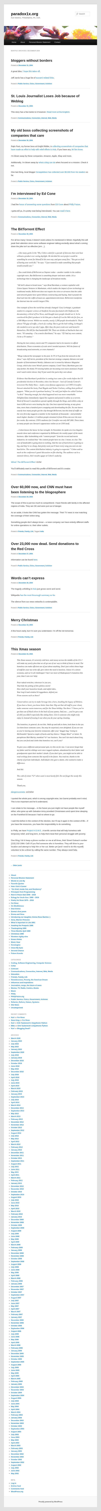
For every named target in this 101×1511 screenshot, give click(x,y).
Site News (15, 1005)
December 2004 (17, 1387)
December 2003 (17, 1420)
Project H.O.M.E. (34, 830)
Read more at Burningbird (58, 112)
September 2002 (17, 1462)
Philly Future (74, 204)
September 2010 (17, 1194)
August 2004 (16, 1398)
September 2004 (17, 1395)
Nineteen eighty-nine (19, 937)
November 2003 (17, 1423)
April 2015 (15, 1086)
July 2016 (15, 1075)
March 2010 (15, 1211)
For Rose (14, 903)
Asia (34, 589)
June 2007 (15, 1303)
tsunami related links (45, 78)
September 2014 (17, 1097)
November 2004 (17, 1390)
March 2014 (15, 1105)
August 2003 (16, 1432)
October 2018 (16, 1063)
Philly (13, 994)
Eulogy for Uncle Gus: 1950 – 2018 (25, 897)
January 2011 (16, 1183)
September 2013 (17, 1111)
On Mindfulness (17, 906)
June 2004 (15, 1404)
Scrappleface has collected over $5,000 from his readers (60, 172)
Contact (57, 42)
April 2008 (15, 1275)
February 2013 (17, 1119)
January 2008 (16, 1284)
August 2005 (16, 1365)
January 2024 (16, 1041)
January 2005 (16, 1384)
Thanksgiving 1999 (18, 928)
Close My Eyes (17, 948)
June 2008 (15, 1270)
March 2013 (15, 1116)
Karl (12, 1017)
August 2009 (16, 1231)
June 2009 (15, 1236)
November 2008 (17, 1256)
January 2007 (16, 1317)
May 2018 (15, 1069)
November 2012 (17, 1125)
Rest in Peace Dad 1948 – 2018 (23, 895)
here (35, 560)
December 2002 (17, 1454)
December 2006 (17, 1320)
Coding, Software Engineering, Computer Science (31, 963)
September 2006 (17, 1328)
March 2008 (15, 1278)
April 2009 (15, 1242)
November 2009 (17, 1222)
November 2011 (17, 1155)
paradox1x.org (24, 14)
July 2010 (15, 1200)
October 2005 (16, 1359)
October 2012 (16, 1128)
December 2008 (17, 1253)
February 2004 (17, 1415)
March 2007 (15, 1312)
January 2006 (16, 1351)
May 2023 (15, 1047)
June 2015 (15, 1083)
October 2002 (16, 1460)
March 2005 (15, 1379)
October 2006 (16, 1326)
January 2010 (16, 1217)
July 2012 (15, 1136)
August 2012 (16, 1133)
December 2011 (17, 1153)
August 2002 (16, 1465)
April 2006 (15, 1342)
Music (13, 991)
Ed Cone (59, 204)
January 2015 (16, 1094)
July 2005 (15, 1367)
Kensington (16, 945)
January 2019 (16, 1058)
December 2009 (17, 1220)
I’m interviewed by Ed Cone (33, 194)
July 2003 (15, 1434)
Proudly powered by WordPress (50, 1502)
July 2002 (15, 1468)
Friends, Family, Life (25, 531)
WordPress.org (17, 1492)
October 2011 (16, 1158)
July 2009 (15, 1234)
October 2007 (16, 1292)
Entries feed (16, 1486)
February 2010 (17, 1214)
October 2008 (16, 1259)
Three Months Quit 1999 (20, 931)
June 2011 (15, 1169)
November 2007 (17, 1289)
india (42, 531)
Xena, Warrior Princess (20, 920)
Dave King (15, 1020)
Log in (13, 1483)
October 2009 (16, 1225)
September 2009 (17, 1228)
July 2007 (15, 1301)
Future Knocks (17, 953)
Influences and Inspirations (22, 983)
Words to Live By (18, 881)
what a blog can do (47, 162)
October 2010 (16, 1192)
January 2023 (16, 1049)
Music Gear (15, 942)
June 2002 (15, 1471)
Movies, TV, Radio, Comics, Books (25, 988)
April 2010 (15, 1208)
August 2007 (16, 1298)
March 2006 (15, 1345)
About (22, 42)
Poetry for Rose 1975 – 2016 (22, 900)
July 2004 (15, 1401)
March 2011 (15, 1178)
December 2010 (17, 1186)
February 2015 (17, 1091)
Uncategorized (17, 1008)
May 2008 (15, 1273)
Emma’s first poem (18, 911)
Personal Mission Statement (39, 42)
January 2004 (16, 1418)
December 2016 (17, 1072)
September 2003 (17, 1429)
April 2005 (15, 1376)
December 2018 (17, 1061)
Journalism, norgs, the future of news (26, 985)
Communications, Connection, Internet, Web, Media (37, 118)
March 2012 (15, 1144)
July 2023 (15, 1044)
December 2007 (17, 1287)
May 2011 (15, 1172)
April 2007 (15, 1309)
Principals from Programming (23, 892)
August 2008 (16, 1264)
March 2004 (15, 1412)
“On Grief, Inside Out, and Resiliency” (26, 889)
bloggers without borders (31, 60)
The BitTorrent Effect (28, 229)
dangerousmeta (18, 792)
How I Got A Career (19, 886)
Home (14, 42)
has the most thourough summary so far (37, 595)
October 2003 (16, 1426)
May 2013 (15, 1114)
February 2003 (17, 1448)
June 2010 (15, 1203)
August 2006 (16, 1331)
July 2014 (15, 1100)
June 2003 (15, 1437)
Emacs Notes (16, 939)
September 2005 (17, 1362)
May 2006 (15, 1339)
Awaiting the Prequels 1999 (22, 925)
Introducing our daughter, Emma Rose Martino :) (30, 917)
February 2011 (17, 1180)
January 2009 (16, 1250)
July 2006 (15, 1334)
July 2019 (15, 1055)
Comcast (14, 969)
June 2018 (15, 1066)
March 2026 (15, 1038)
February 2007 (17, 1314)
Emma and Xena (17, 914)
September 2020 (17, 1052)
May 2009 (15, 1239)
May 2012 (15, 1139)
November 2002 (17, 1457)
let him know (77, 149)
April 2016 (15, 1077)
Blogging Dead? (23, 1028)
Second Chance (17, 951)
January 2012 (16, 1150)
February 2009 (17, 1247)
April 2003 (15, 1443)
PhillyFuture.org (17, 997)
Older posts (16, 865)
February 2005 (17, 1381)
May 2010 (15, 1206)
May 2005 (15, 1373)
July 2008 (15, 1267)
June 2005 (15, 1370)
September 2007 (17, 1295)
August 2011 (16, 1164)
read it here (65, 211)
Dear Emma (16, 909)
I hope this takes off (31, 71)
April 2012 (15, 1142)
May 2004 (15, 1406)
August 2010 (16, 1197)
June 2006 (15, 1337)
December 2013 (17, 1108)
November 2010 (17, 1189)
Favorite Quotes (17, 884)
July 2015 (15, 1080)
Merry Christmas (24, 620)
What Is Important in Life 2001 (23, 923)
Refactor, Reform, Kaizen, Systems (25, 1002)
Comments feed (17, 1489)
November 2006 (17, 1323)
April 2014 (15, 1102)
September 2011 (17, 1161)
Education (15, 974)
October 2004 (16, 1393)
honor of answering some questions (34, 204)
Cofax (13, 966)
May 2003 (15, 1440)
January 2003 (16, 1451)
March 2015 (15, 1088)
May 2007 (15, 1306)
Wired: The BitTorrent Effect (23, 462)
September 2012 (17, 1130)
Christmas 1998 (17, 934)
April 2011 (15, 1175)
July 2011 (15, 1167)
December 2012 (17, 1122)
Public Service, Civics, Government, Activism (35, 84)
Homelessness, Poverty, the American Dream (29, 980)
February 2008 (17, 1281)
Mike (13, 1026)
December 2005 (17, 1353)
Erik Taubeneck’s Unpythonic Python (32, 1023)
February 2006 (17, 1348)
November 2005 (17, 1356)
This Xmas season (26, 649)
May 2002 (15, 1473)
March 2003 (15, 1446)
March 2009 (15, 1245)
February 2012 (17, 1147)
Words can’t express (27, 578)
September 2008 (17, 1261)
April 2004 (15, 1409)
